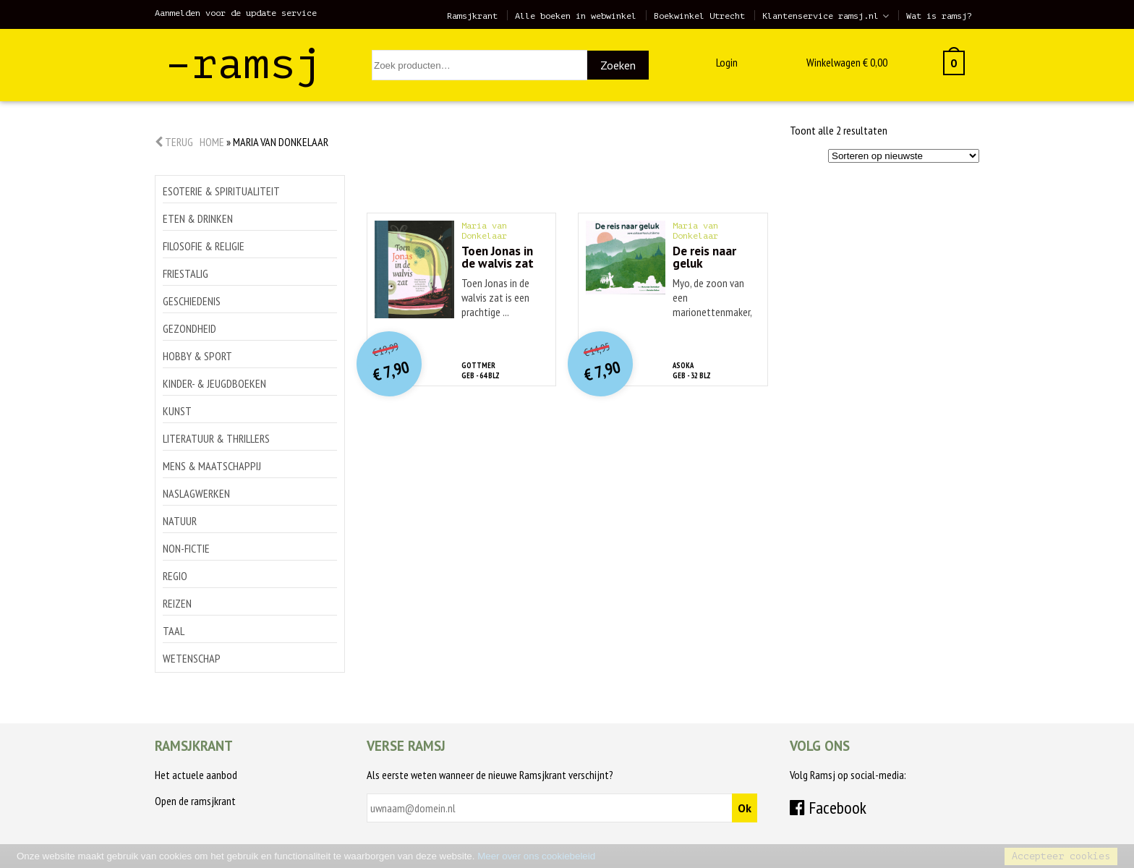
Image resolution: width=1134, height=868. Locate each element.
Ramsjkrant (472, 16)
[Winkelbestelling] (903, 156)
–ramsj (244, 64)
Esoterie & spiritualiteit (221, 191)
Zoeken (618, 65)
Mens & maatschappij (212, 466)
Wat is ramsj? (939, 16)
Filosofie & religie (203, 246)
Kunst (177, 411)
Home (212, 142)
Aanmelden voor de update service (236, 13)
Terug (174, 142)
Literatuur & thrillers (216, 438)
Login (727, 62)
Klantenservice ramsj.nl (820, 16)
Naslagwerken (196, 493)
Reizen (177, 603)
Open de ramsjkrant (195, 800)
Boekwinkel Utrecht (699, 16)
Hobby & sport (197, 356)
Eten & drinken (198, 218)
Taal (173, 631)
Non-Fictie (186, 548)
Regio (175, 576)
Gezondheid (189, 328)
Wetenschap (192, 658)
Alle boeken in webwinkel (575, 16)
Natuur (180, 521)
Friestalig (185, 273)
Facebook (828, 807)
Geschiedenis (192, 301)
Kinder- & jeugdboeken (214, 383)
